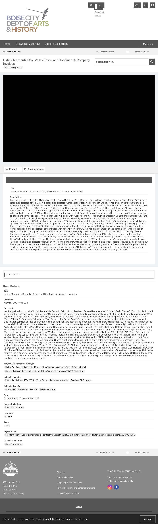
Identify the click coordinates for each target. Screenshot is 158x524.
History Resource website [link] (68, 493)
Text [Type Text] (7, 426)
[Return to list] (23, 51)
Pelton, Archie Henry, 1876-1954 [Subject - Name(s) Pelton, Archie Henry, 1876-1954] (19, 381)
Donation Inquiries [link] (65, 478)
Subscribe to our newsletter (119, 478)
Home (6, 43)
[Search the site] (105, 5)
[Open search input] (129, 5)
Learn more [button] (81, 519)
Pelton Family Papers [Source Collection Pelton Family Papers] (14, 408)
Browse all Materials (28, 43)
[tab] (79, 180)
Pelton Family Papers (14, 67)
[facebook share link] (116, 487)
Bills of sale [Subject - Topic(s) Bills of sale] (10, 390)
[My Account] (144, 5)
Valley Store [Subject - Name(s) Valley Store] (41, 381)
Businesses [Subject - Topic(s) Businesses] (23, 390)
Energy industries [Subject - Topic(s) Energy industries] (48, 390)
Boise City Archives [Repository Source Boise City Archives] (13, 444)
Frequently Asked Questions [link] (69, 483)
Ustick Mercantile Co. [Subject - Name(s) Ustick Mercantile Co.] (59, 381)
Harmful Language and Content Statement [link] (76, 488)
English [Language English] (8, 417)
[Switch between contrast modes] (152, 5)
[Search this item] (122, 62)
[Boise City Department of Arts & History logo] (27, 20)
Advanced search (98, 11)
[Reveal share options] (136, 5)
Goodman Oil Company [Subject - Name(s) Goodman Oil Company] (81, 381)
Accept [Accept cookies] (148, 519)
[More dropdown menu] (148, 44)
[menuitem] (80, 472)
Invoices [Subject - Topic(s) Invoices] (33, 390)
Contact (79, 507)
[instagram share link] (109, 487)
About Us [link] (61, 472)
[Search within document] (152, 62)
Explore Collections (56, 43)
